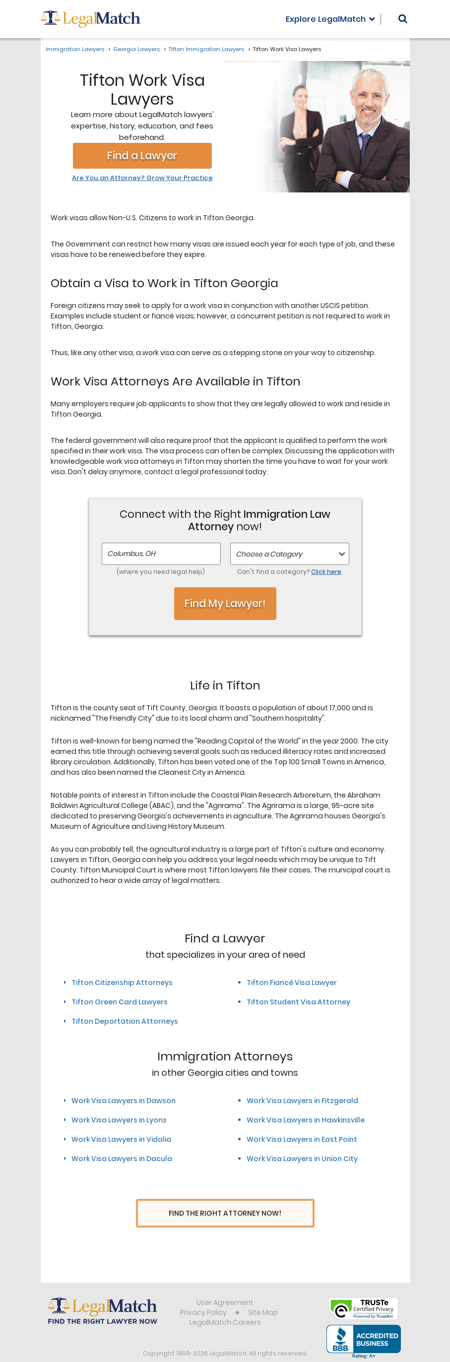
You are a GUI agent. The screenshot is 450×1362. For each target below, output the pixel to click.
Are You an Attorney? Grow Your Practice (142, 178)
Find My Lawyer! (225, 603)
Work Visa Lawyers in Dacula (121, 1159)
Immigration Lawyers (75, 49)
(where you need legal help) (161, 571)
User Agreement (225, 1284)
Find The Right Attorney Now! (225, 1213)
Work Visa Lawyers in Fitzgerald (302, 1101)
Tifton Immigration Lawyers (206, 49)
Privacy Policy (203, 1294)
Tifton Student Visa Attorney (298, 1002)
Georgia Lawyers (136, 49)
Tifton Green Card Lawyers (119, 1002)
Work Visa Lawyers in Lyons (119, 1120)
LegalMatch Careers (225, 1304)
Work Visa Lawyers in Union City (302, 1159)
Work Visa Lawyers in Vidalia (121, 1139)
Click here (326, 571)
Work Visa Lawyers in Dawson (123, 1101)
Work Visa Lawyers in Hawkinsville (306, 1120)
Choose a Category (269, 554)
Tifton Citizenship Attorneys (122, 983)
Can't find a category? (289, 571)
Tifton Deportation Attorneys (124, 1021)
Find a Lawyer (142, 155)
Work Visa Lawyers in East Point (302, 1139)
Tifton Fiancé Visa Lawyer (292, 983)
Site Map (263, 1294)
